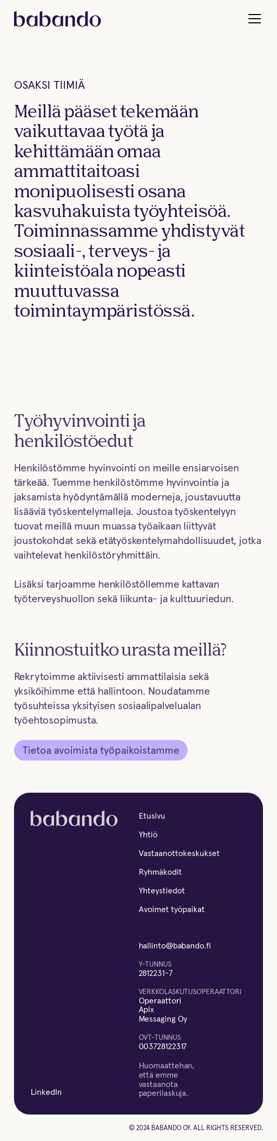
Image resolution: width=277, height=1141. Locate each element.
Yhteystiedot (162, 890)
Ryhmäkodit (160, 871)
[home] (57, 19)
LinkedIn (46, 1091)
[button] (252, 18)
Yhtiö (148, 834)
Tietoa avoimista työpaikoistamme (100, 751)
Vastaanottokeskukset (179, 853)
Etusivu (152, 815)
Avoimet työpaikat (172, 909)
